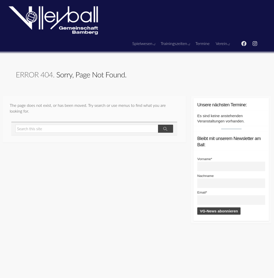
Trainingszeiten (175, 43)
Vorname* (204, 159)
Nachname (205, 176)
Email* (202, 192)
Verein (221, 43)
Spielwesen (144, 43)
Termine (203, 43)
